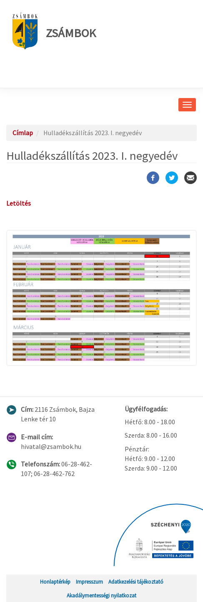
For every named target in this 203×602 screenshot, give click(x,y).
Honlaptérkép (55, 581)
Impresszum (89, 581)
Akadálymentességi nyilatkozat (101, 595)
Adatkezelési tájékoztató (135, 581)
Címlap (23, 132)
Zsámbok (54, 31)
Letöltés (18, 203)
